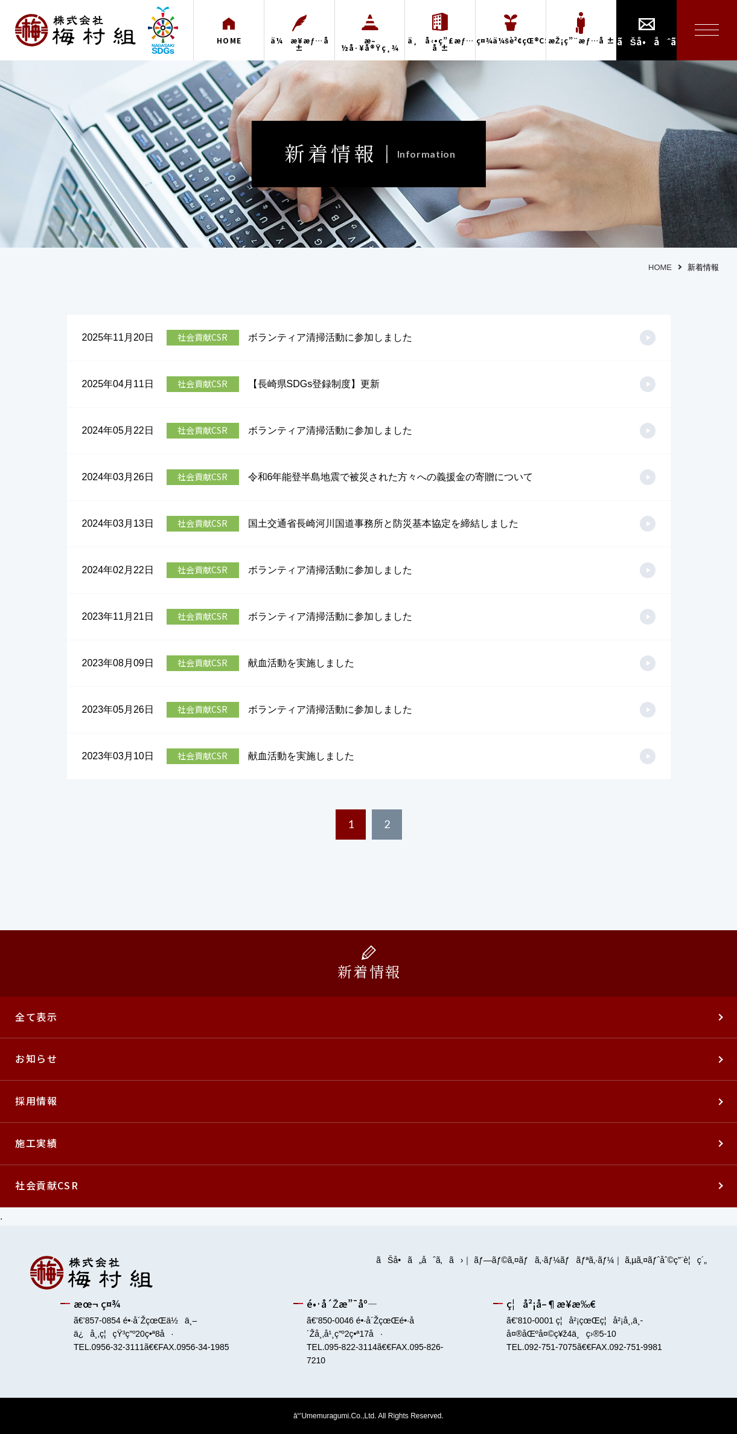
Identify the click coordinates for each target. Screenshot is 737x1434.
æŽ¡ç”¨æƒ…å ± (582, 40)
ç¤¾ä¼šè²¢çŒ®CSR (511, 40)
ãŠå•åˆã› (647, 41)
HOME (229, 40)
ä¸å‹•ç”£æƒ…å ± (440, 44)
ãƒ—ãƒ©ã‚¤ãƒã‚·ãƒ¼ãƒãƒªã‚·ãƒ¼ (544, 1260)
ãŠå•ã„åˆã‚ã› (419, 1260)
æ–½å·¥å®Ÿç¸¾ (370, 44)
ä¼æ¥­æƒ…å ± (299, 44)
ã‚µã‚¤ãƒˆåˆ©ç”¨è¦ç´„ (666, 1260)
